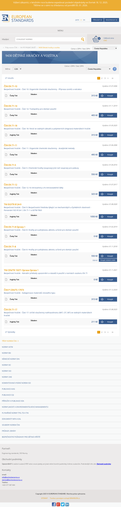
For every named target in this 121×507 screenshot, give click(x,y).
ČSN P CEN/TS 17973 (29, 291)
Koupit (110, 96)
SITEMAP (44, 498)
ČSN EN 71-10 (43, 87)
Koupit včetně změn (108, 260)
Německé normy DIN (11, 359)
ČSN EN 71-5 (41, 166)
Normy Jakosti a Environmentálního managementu (25, 407)
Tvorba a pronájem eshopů (59, 498)
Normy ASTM (7, 347)
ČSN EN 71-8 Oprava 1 (41, 228)
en (84, 20)
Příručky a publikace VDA (13, 401)
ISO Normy (24, 453)
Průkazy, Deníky (9, 431)
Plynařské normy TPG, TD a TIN (15, 413)
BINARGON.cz (75, 498)
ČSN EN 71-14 (30, 107)
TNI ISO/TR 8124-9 (47, 207)
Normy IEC (6, 365)
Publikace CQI (8, 395)
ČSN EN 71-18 (47, 127)
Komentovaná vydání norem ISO (16, 383)
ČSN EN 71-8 (41, 248)
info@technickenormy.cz (11, 477)
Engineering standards (10, 453)
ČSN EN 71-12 (33, 186)
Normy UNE (7, 377)
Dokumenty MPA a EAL (11, 419)
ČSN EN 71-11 (39, 147)
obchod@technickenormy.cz (12, 480)
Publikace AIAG (8, 389)
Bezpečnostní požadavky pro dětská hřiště (21, 437)
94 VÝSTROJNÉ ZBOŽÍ (28, 47)
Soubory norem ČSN (11, 425)
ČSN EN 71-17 (48, 312)
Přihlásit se (97, 20)
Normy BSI (6, 353)
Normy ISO (6, 371)
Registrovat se (111, 20)
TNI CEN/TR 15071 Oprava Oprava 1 (46, 271)
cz (81, 20)
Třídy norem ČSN (11, 47)
